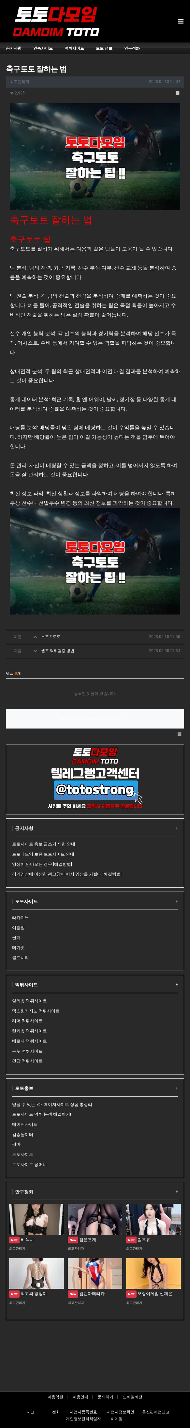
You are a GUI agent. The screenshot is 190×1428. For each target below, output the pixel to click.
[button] (177, 93)
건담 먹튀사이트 (27, 1061)
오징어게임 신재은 (149, 1293)
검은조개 (82, 1239)
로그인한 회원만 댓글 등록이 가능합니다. (95, 718)
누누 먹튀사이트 (27, 1051)
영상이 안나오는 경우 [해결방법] (42, 864)
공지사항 (24, 828)
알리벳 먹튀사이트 (29, 1000)
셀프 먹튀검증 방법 (57, 650)
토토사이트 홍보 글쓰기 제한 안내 (43, 844)
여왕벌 (18, 927)
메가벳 (18, 947)
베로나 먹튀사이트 (29, 1041)
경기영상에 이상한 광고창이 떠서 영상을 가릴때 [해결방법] (67, 874)
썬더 (16, 937)
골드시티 (20, 957)
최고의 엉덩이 (28, 1293)
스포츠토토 (51, 636)
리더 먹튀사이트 (27, 1020)
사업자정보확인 (120, 1412)
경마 (16, 1144)
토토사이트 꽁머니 (29, 1164)
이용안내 (80, 1397)
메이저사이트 (24, 1124)
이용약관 (55, 1397)
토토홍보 (24, 1088)
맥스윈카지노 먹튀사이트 (36, 1011)
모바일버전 (132, 1397)
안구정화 (24, 1191)
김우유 (138, 1239)
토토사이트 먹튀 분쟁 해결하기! (41, 1114)
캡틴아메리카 (86, 1293)
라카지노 (20, 917)
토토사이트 (26, 901)
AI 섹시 (21, 1239)
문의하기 (105, 1397)
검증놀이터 (22, 1134)
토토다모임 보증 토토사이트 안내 (43, 854)
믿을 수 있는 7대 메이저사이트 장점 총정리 (52, 1104)
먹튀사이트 (26, 984)
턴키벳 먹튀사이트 (29, 1030)
